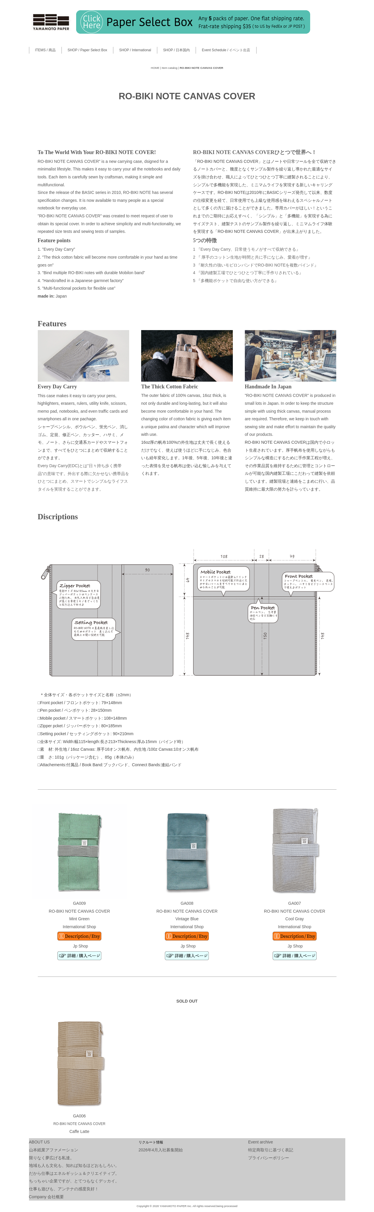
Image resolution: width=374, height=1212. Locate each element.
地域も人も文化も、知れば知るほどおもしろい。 (74, 1165)
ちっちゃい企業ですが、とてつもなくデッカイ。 (74, 1181)
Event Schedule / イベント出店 (226, 50)
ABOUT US (39, 1142)
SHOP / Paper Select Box (87, 50)
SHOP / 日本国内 (176, 50)
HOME (155, 67)
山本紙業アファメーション (53, 1150)
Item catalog (169, 67)
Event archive (260, 1142)
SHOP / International (135, 50)
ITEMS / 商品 (45, 50)
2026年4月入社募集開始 (161, 1150)
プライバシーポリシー (268, 1157)
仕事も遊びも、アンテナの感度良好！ (64, 1189)
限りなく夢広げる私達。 (51, 1157)
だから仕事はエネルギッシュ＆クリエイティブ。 (74, 1173)
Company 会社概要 (46, 1196)
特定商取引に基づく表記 (270, 1150)
